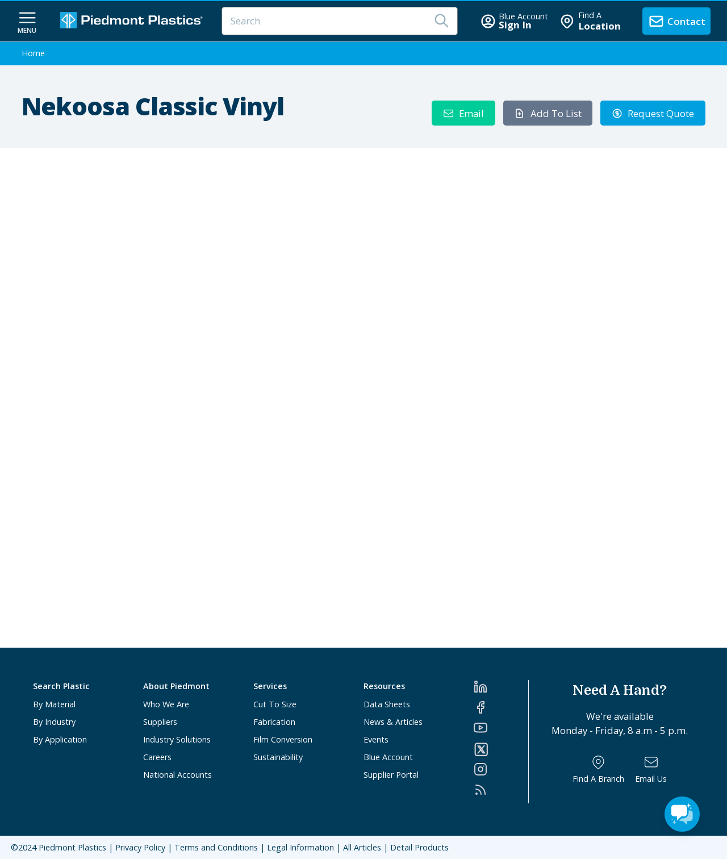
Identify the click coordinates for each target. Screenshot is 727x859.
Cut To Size (274, 704)
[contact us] (676, 21)
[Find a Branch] (598, 769)
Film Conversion (282, 739)
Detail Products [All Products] (419, 847)
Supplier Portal (391, 774)
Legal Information (300, 847)
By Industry (54, 721)
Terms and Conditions (216, 847)
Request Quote (653, 113)
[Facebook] (501, 707)
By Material (54, 704)
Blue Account (388, 757)
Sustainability (278, 757)
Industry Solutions (177, 739)
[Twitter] (501, 749)
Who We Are (166, 704)
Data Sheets (387, 704)
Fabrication (274, 721)
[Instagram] (501, 769)
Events (376, 739)
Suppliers (160, 721)
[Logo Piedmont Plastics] (133, 21)
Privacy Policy (140, 847)
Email (463, 113)
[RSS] (501, 790)
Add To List (548, 113)
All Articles (362, 847)
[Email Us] (651, 769)
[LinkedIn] (501, 687)
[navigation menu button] (27, 21)
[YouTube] (501, 728)
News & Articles (393, 721)
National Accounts (177, 774)
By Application (60, 739)
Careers (157, 757)
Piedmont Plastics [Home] (72, 847)
